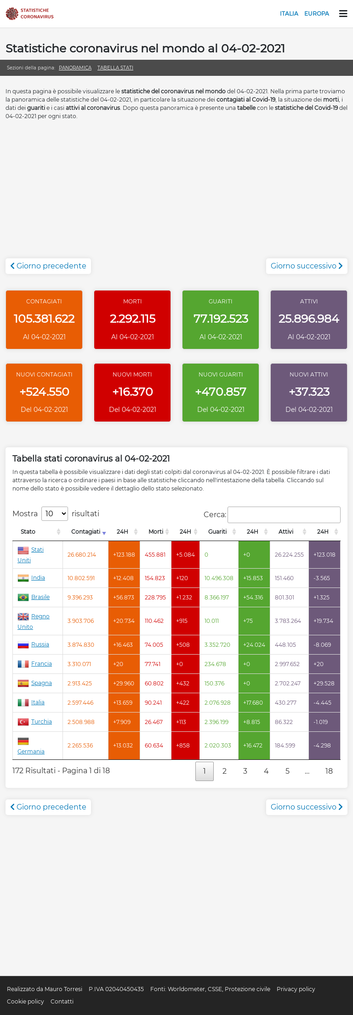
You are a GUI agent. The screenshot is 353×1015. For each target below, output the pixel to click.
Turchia (34, 721)
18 (329, 771)
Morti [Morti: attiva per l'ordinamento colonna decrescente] (155, 531)
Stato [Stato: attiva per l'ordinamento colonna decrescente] (28, 531)
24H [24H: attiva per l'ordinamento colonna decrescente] (122, 531)
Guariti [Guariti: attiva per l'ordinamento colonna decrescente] (217, 531)
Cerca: (272, 515)
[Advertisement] (176, 194)
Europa (316, 13)
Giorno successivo (307, 266)
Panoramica (75, 68)
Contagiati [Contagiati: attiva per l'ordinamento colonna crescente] (85, 531)
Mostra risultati (55, 514)
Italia (289, 13)
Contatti (62, 1001)
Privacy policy (296, 989)
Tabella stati (115, 68)
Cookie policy (25, 1001)
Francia (34, 663)
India (31, 577)
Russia (33, 644)
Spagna (34, 682)
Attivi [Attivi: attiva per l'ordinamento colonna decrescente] (286, 531)
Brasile (33, 596)
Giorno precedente (48, 266)
